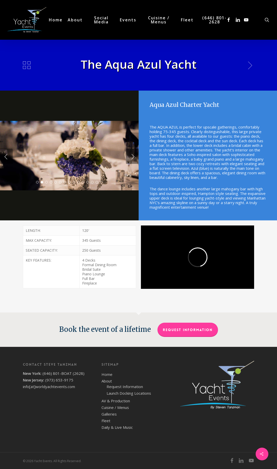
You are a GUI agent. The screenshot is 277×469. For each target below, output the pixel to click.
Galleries (109, 414)
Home (106, 374)
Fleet (105, 420)
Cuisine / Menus (115, 407)
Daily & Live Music (117, 427)
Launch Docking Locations (129, 393)
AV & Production (115, 401)
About (106, 381)
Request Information (188, 330)
